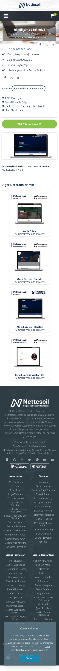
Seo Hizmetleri (15, 528)
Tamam (29, 658)
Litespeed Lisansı (16, 578)
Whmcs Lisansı (15, 599)
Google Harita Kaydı (15, 540)
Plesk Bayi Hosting (43, 535)
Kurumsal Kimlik (15, 504)
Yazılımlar (43, 547)
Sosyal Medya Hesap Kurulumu (16, 516)
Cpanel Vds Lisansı (15, 570)
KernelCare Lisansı (15, 607)
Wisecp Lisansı (15, 603)
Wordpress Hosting (43, 508)
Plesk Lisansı (15, 566)
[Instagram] (15, 465)
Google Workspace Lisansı (15, 616)
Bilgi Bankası (43, 599)
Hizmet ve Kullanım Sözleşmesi (43, 604)
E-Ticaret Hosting (43, 512)
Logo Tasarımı (15, 500)
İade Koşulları (43, 610)
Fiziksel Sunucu (43, 500)
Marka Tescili (15, 496)
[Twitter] (30, 465)
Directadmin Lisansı (16, 574)
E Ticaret (15, 492)
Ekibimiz (43, 578)
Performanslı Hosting (43, 520)
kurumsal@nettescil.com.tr (31, 447)
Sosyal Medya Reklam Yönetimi (15, 522)
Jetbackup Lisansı (15, 591)
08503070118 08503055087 (31, 452)
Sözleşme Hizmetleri (15, 552)
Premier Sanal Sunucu (43, 496)
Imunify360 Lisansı (15, 611)
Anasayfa (12, 34)
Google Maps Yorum (15, 544)
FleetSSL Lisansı (15, 595)
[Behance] (45, 465)
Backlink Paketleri (16, 532)
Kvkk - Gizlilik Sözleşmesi (43, 619)
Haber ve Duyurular (43, 566)
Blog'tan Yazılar (43, 570)
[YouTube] (52, 465)
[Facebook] (7, 465)
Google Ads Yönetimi (15, 548)
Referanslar (24, 34)
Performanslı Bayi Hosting (43, 529)
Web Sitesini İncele (29, 124)
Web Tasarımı (15, 487)
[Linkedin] (22, 465)
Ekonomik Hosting (43, 504)
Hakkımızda (43, 574)
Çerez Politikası (43, 614)
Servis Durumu (43, 595)
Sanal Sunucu (43, 492)
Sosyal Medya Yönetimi (15, 509)
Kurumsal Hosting (43, 516)
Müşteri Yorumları (43, 583)
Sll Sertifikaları (43, 539)
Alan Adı (43, 487)
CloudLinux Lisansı (15, 587)
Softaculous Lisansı (15, 583)
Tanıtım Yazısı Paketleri (15, 536)
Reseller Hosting (43, 524)
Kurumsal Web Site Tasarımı (28, 88)
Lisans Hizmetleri (43, 543)
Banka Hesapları (43, 591)
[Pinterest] (37, 465)
